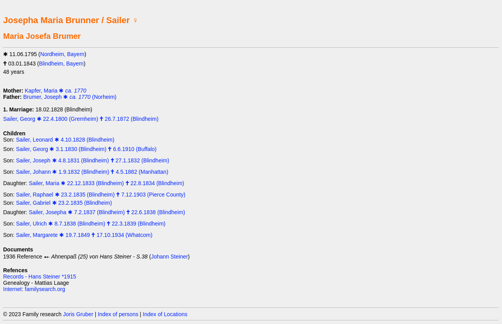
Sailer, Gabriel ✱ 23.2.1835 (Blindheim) (64, 203)
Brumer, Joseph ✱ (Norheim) (69, 97)
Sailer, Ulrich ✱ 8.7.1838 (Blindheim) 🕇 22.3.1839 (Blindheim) (91, 223)
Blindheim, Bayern (61, 63)
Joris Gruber (78, 314)
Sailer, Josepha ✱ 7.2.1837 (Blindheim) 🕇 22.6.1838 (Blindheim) (107, 212)
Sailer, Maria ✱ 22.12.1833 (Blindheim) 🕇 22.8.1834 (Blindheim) (106, 183)
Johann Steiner (169, 256)
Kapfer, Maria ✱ (55, 90)
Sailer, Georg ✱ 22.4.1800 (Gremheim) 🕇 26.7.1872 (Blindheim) (80, 119)
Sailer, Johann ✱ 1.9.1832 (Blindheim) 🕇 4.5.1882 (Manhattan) (92, 172)
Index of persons (118, 314)
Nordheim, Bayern (62, 54)
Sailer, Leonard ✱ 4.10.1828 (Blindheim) (65, 140)
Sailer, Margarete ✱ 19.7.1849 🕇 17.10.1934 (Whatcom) (84, 235)
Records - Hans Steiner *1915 (39, 276)
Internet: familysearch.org (34, 289)
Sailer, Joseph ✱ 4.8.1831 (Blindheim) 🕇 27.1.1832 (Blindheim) (92, 160)
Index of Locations (165, 314)
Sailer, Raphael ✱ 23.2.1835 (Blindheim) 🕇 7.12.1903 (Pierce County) (101, 194)
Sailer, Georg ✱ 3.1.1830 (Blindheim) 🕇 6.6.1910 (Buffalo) (86, 149)
